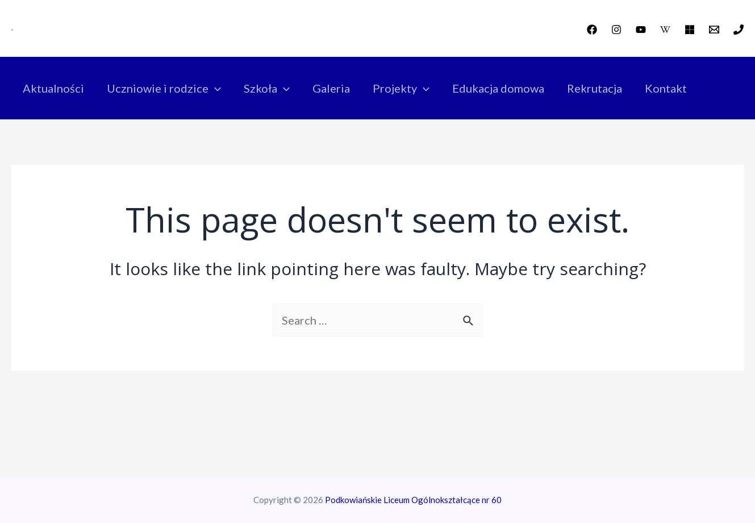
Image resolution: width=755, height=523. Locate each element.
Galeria (331, 88)
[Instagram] (616, 29)
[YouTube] (641, 29)
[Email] (714, 29)
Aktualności (53, 88)
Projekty (401, 88)
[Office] (690, 29)
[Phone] (738, 29)
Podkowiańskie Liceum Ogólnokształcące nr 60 (413, 500)
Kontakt (666, 88)
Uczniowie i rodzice (164, 88)
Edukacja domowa (498, 88)
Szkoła (267, 88)
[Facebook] (592, 29)
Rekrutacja (594, 88)
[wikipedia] (665, 29)
